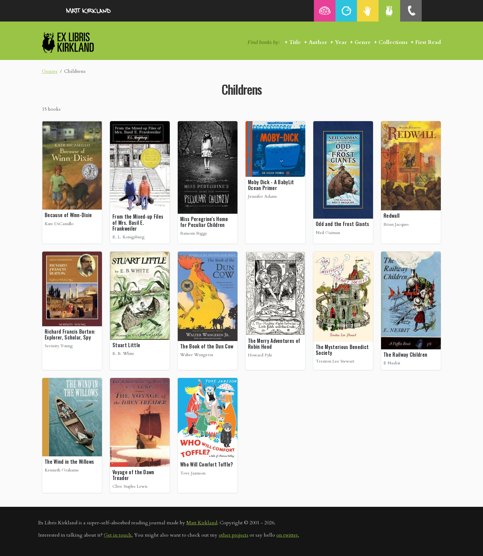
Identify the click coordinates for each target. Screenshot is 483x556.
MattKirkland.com (97, 11)
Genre (363, 42)
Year (341, 42)
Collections (393, 42)
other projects (233, 535)
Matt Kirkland (201, 522)
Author (318, 42)
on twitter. (287, 535)
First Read (428, 42)
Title (295, 42)
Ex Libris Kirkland (79, 42)
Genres (50, 71)
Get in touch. (118, 535)
